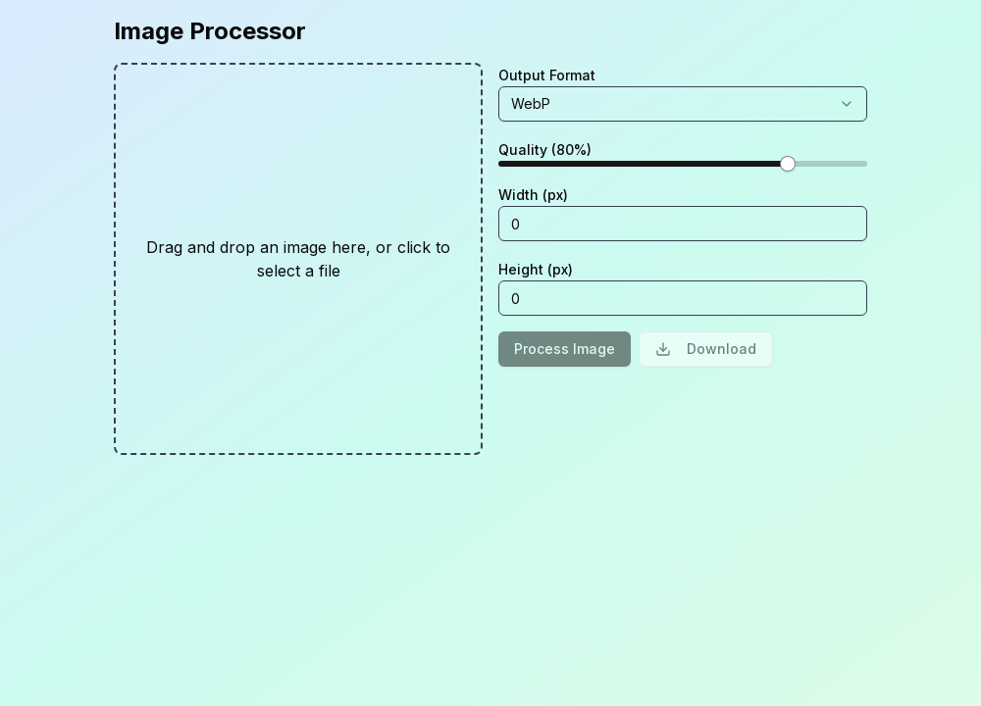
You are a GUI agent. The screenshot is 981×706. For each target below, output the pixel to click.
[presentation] (298, 259)
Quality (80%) (545, 149)
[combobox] (682, 104)
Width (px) (533, 194)
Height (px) (535, 269)
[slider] (788, 164)
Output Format (546, 75)
